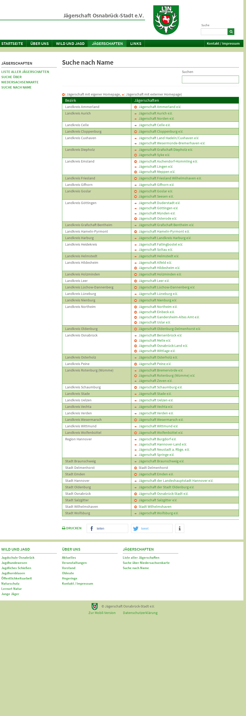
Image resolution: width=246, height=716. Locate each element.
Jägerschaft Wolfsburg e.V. (156, 513)
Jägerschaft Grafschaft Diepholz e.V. (163, 149)
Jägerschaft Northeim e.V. (155, 306)
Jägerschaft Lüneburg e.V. (155, 293)
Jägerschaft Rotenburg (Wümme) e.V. (164, 375)
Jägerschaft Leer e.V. (151, 280)
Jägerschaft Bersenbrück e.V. (158, 335)
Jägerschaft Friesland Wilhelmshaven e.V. (167, 178)
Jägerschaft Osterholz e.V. (155, 357)
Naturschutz (10, 583)
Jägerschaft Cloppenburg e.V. (158, 131)
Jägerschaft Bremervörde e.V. (158, 370)
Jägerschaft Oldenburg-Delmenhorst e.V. (167, 328)
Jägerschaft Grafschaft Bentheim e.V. (164, 224)
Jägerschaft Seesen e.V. (153, 196)
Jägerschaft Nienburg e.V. (155, 300)
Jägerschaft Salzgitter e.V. (155, 500)
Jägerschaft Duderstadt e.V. (157, 202)
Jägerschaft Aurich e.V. (153, 113)
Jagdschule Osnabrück (18, 557)
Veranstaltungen (74, 562)
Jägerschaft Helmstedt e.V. (156, 256)
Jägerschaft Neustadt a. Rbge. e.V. (161, 449)
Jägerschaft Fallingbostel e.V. (158, 244)
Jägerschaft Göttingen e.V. (156, 208)
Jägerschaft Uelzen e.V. (153, 400)
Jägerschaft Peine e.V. (152, 363)
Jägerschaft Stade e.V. (152, 393)
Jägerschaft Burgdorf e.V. (155, 439)
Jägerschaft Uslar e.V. (152, 322)
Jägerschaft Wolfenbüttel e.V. (158, 432)
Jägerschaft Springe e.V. (154, 454)
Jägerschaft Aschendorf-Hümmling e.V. (165, 161)
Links (135, 43)
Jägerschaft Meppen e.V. (154, 171)
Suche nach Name (16, 87)
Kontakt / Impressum (223, 43)
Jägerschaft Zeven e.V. (153, 380)
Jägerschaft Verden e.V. (153, 413)
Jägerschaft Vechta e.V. (153, 406)
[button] (107, 528)
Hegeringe (69, 578)
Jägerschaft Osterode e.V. (155, 218)
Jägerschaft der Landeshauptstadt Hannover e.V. (173, 480)
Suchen (187, 71)
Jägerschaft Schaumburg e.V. (158, 387)
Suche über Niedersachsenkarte (20, 79)
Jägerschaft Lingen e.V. (153, 166)
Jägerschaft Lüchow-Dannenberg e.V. (164, 287)
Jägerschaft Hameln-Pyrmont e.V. (161, 231)
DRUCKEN (71, 528)
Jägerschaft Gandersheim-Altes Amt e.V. (166, 317)
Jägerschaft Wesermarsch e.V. (158, 419)
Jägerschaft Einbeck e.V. (154, 311)
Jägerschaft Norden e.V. (154, 118)
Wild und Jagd (70, 43)
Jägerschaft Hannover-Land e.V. (160, 444)
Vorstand (68, 568)
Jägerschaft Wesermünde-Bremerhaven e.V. (169, 143)
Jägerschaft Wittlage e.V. (154, 350)
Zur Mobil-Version (102, 612)
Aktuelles (69, 557)
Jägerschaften (107, 43)
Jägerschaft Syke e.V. (152, 154)
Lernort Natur (11, 588)
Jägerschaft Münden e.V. (154, 213)
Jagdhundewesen (14, 562)
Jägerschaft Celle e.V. (152, 125)
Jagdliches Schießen (16, 568)
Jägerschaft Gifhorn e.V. (154, 184)
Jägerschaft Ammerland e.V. (157, 106)
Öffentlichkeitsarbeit (16, 578)
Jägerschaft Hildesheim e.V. (157, 267)
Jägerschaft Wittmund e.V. (156, 426)
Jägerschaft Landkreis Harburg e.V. (162, 237)
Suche (205, 25)
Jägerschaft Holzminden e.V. (157, 274)
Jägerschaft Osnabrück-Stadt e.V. (161, 493)
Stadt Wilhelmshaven (153, 506)
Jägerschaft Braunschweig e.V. (159, 461)
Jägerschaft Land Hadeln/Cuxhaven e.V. (166, 138)
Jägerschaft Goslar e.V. (153, 191)
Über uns (39, 43)
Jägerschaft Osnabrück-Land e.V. (161, 345)
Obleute (68, 573)
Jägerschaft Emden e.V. (153, 474)
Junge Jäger (10, 594)
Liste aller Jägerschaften (25, 71)
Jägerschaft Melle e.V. (152, 340)
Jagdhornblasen (13, 573)
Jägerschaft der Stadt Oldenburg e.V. (164, 487)
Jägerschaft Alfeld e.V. (153, 262)
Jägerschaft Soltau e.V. (153, 249)
